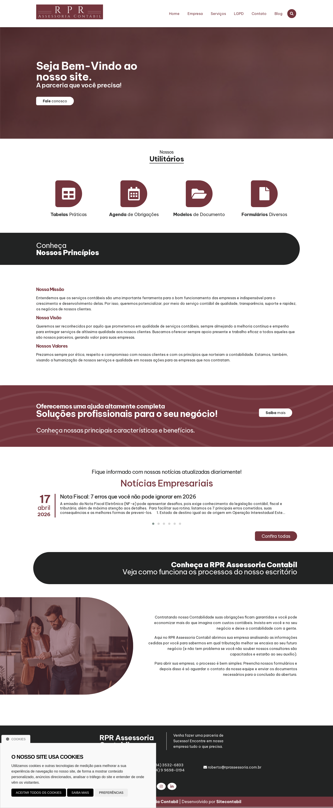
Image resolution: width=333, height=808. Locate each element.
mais (275, 412)
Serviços (218, 13)
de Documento (199, 214)
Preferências (111, 792)
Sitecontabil (228, 803)
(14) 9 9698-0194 (167, 770)
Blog (278, 13)
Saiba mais (80, 792)
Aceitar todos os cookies (39, 792)
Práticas (68, 214)
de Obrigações (134, 214)
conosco (55, 101)
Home (174, 13)
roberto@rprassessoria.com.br (232, 767)
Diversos (264, 214)
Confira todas (276, 536)
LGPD (239, 13)
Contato (259, 13)
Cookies (16, 739)
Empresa (195, 13)
